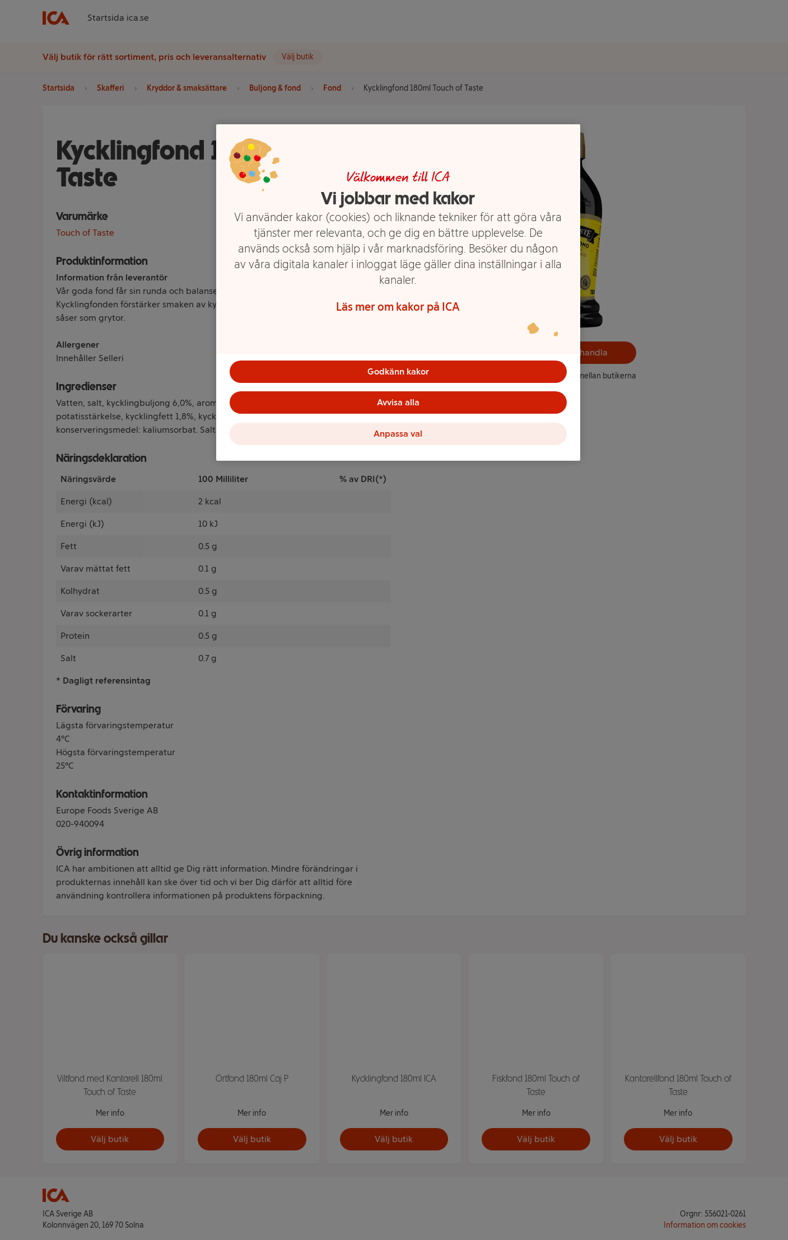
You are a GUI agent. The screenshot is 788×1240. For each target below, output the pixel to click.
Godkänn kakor (398, 371)
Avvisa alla (398, 402)
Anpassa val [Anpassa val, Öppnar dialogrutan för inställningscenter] (398, 434)
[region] (398, 292)
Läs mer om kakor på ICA (398, 306)
